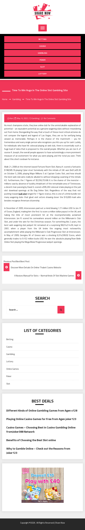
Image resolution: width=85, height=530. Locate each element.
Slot (42, 66)
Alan (11, 118)
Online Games (12, 369)
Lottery (42, 73)
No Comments (49, 118)
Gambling (42, 52)
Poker (43, 59)
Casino (42, 46)
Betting (42, 39)
